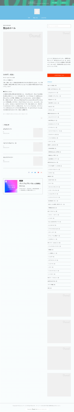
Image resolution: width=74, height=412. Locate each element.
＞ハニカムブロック (53, 193)
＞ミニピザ (51, 256)
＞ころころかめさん (53, 137)
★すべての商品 (52, 85)
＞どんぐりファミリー (53, 117)
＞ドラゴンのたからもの (54, 228)
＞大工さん (51, 110)
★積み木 (50, 176)
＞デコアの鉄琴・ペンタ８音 (55, 165)
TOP (29, 17)
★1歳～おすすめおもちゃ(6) (15, 113)
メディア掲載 (51, 284)
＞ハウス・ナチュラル (53, 190)
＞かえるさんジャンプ (53, 124)
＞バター (50, 267)
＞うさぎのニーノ (52, 239)
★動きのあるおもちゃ (53, 113)
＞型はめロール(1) (24, 113)
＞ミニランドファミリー (54, 197)
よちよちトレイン (7, 129)
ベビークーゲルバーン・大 (9, 143)
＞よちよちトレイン (53, 92)
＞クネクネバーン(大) (53, 134)
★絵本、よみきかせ (53, 144)
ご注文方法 (43, 17)
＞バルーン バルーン (53, 214)
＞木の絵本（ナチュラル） (54, 96)
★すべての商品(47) (6, 113)
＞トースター (51, 274)
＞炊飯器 (50, 249)
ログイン (64, 2)
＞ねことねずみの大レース (54, 221)
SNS (49, 288)
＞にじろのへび (52, 225)
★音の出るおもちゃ (53, 162)
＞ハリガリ (51, 218)
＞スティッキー (52, 232)
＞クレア (50, 183)
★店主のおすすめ (52, 281)
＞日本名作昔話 (52, 148)
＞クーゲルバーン (52, 127)
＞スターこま (51, 141)
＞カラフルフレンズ (53, 260)
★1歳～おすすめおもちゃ (54, 89)
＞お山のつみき (52, 179)
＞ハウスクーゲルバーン (54, 169)
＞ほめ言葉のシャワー (53, 158)
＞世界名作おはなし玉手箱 (54, 152)
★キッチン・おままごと (54, 242)
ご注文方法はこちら (59, 75)
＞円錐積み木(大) (52, 207)
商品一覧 (35, 17)
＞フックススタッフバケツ (54, 246)
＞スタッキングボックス (54, 186)
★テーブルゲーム (52, 211)
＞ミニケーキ (51, 263)
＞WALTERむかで (52, 120)
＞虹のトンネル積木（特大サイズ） (56, 204)
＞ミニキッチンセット (53, 270)
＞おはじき (51, 106)
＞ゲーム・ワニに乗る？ (54, 235)
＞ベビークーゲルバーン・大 (55, 131)
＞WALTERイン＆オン (53, 103)
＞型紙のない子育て (53, 155)
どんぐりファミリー (8, 157)
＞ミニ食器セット (52, 253)
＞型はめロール (52, 99)
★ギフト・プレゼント (53, 277)
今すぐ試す (54, 2)
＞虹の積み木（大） (53, 200)
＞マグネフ (51, 172)
